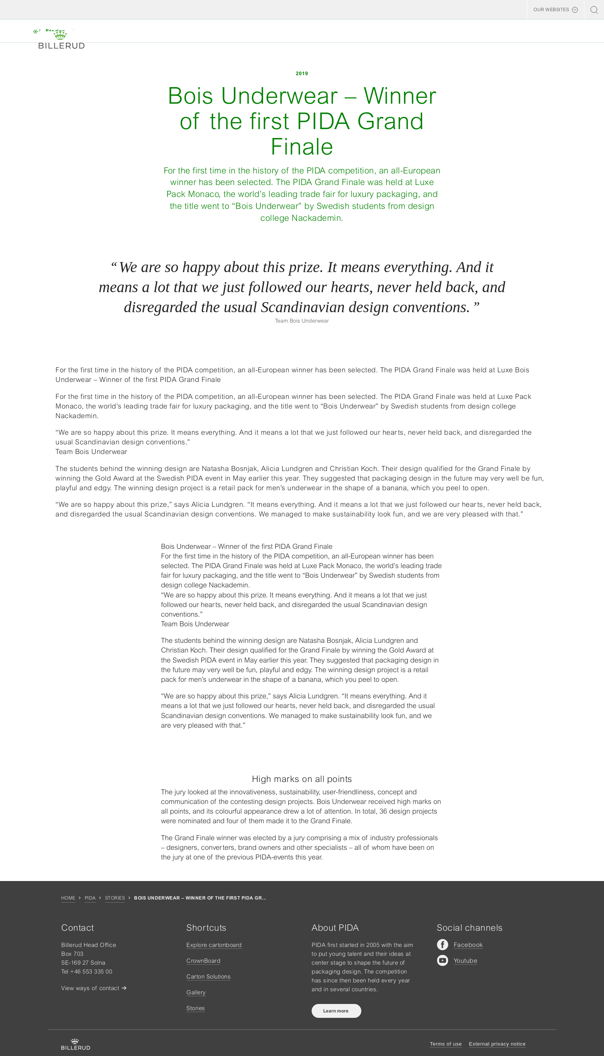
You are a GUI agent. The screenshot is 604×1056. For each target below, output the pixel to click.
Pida (90, 898)
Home (68, 898)
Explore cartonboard (214, 945)
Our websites (551, 9)
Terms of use (446, 1044)
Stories (115, 898)
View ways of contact (90, 988)
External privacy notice (497, 1044)
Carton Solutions (208, 976)
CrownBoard (203, 960)
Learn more (336, 1011)
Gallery (196, 992)
